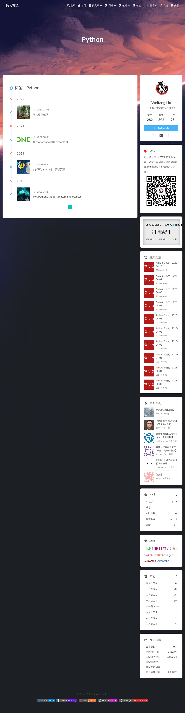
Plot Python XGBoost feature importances (57, 196)
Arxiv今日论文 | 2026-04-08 (167, 291)
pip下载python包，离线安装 (49, 169)
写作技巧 (149, 555)
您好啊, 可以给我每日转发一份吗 (166, 462)
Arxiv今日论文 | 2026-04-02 (167, 343)
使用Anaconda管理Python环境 (50, 141)
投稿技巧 (160, 555)
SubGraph (150, 560)
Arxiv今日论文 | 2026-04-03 (167, 330)
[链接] (159, 474)
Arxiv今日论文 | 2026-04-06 (167, 317)
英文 (175, 548)
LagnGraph (163, 560)
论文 (169, 548)
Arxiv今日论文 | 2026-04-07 (167, 304)
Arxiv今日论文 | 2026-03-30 (167, 382)
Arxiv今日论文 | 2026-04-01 (167, 356)
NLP (147, 548)
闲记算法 (12, 5)
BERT (162, 548)
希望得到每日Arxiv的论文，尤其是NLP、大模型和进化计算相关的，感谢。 (167, 435)
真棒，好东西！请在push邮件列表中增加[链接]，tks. (167, 449)
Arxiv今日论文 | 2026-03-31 (167, 369)
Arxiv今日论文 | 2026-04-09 (167, 278)
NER (155, 548)
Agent (170, 555)
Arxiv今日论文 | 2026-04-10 (167, 264)
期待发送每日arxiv (165, 409)
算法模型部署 (40, 114)
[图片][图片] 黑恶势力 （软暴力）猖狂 (166, 422)
